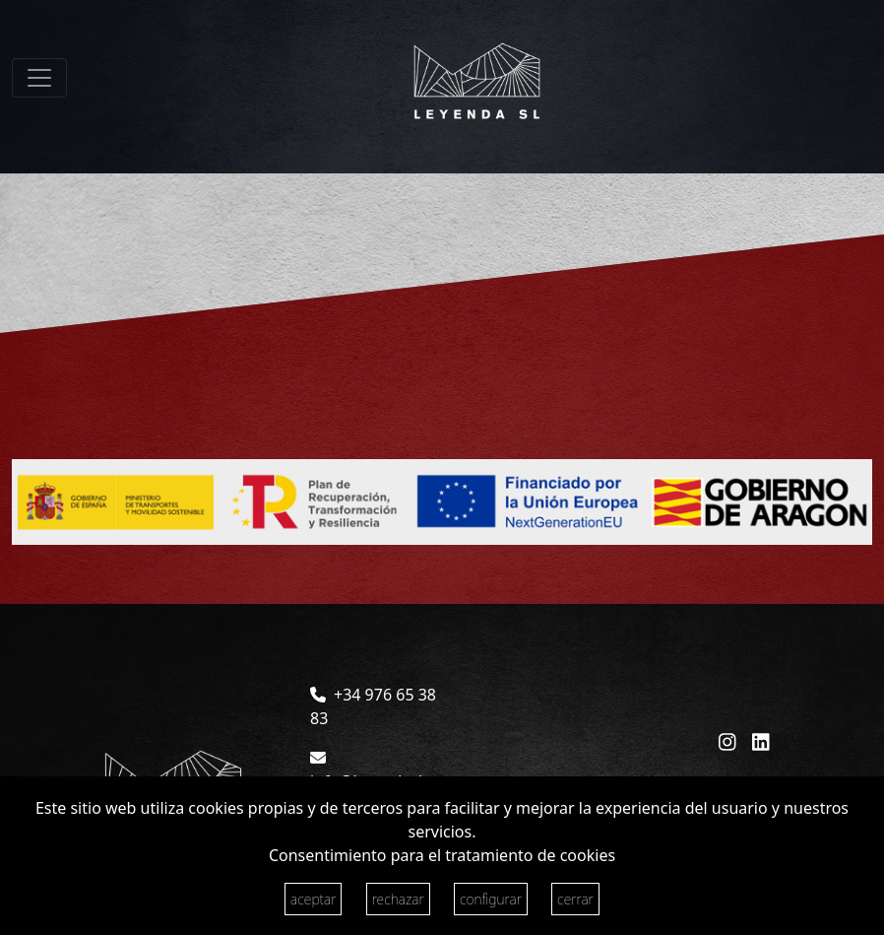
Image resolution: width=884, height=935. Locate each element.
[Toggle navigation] (39, 78)
